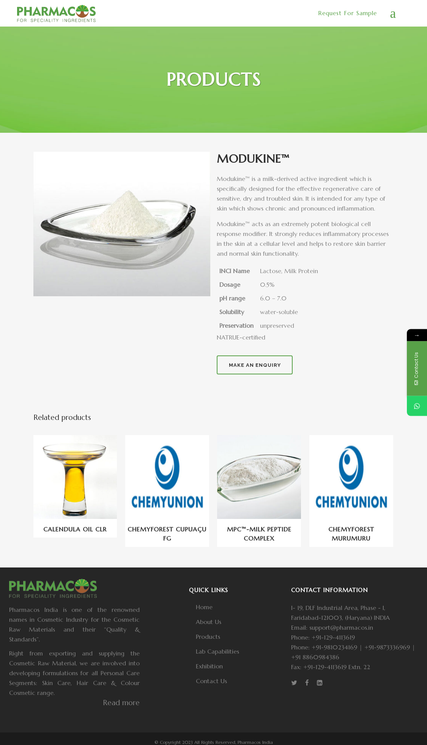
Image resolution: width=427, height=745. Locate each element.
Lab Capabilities (217, 651)
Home (204, 607)
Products (208, 636)
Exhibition (209, 666)
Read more (121, 702)
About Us (208, 622)
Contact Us (211, 681)
